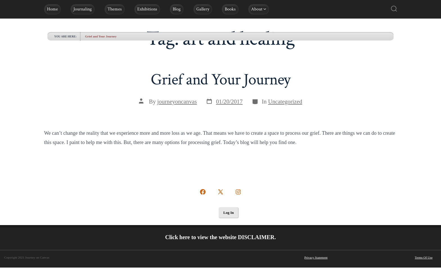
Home (52, 9)
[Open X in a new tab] (220, 192)
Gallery (202, 9)
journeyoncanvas (177, 101)
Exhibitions (147, 9)
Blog (177, 9)
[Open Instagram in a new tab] (238, 192)
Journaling (82, 9)
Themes (114, 9)
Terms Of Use (424, 257)
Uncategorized (285, 101)
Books (230, 9)
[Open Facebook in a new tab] (203, 192)
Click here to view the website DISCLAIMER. (220, 237)
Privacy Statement (316, 257)
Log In (228, 212)
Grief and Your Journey (100, 36)
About (258, 9)
